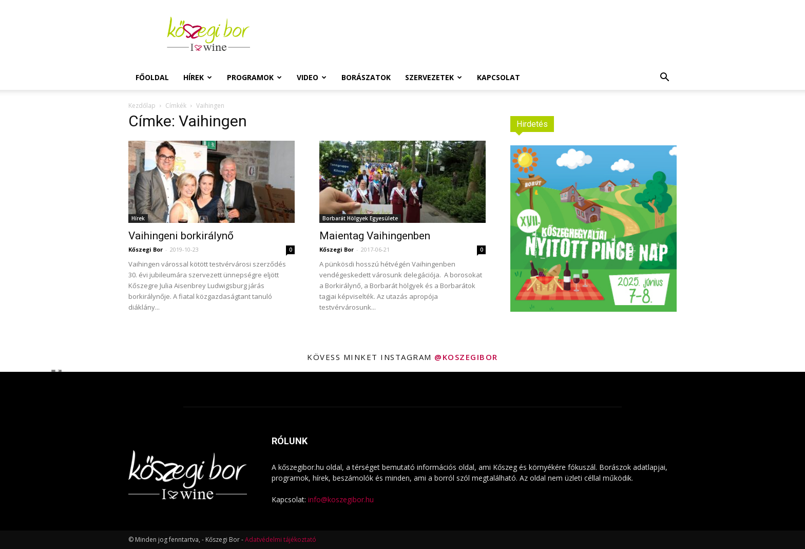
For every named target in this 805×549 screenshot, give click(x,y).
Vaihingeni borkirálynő (181, 236)
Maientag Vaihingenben (374, 236)
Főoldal (152, 77)
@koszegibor (466, 357)
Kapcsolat (498, 77)
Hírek (197, 77)
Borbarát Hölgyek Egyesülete (360, 218)
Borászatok (366, 77)
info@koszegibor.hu (341, 499)
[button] (664, 78)
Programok (254, 77)
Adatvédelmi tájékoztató (280, 539)
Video (312, 77)
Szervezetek (433, 77)
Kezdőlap (142, 105)
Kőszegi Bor (145, 249)
